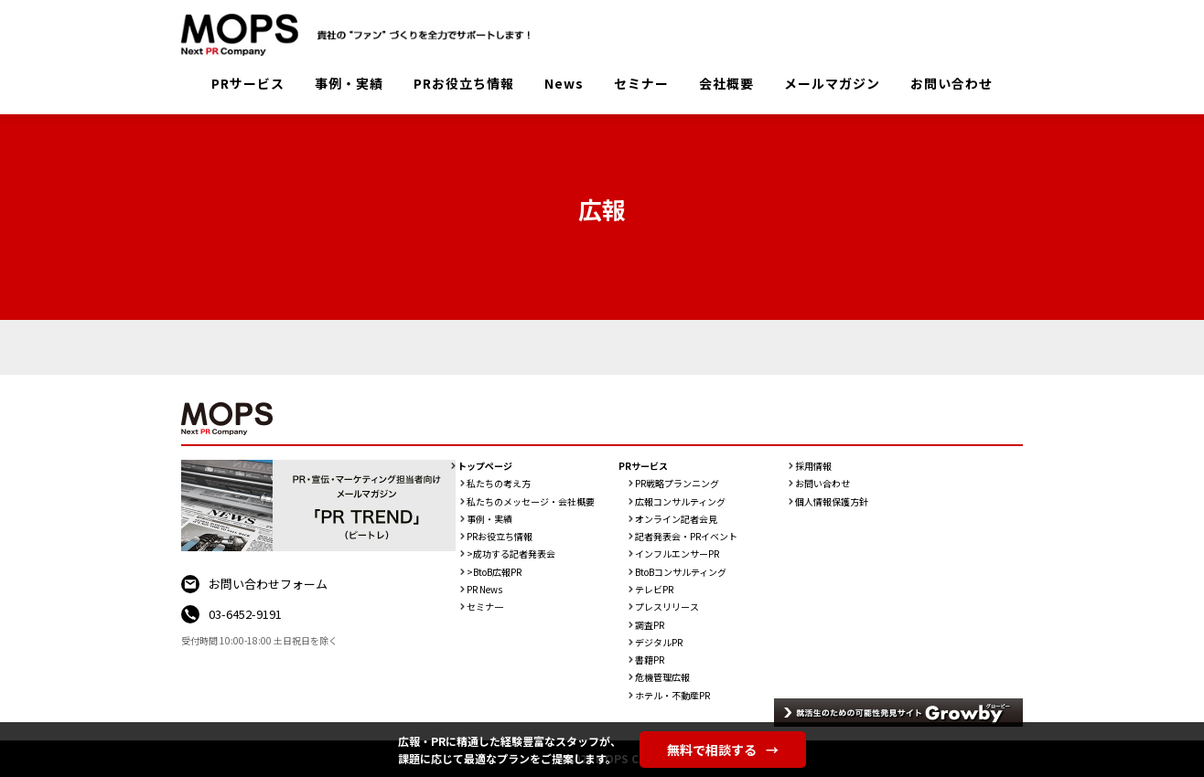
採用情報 (813, 466)
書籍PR (649, 660)
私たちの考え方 (499, 483)
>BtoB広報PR (494, 572)
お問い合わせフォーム (268, 583)
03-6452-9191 (245, 614)
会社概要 (726, 83)
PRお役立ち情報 (464, 83)
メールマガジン (832, 83)
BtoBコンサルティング (680, 572)
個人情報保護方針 (831, 501)
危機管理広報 (662, 677)
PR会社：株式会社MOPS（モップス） (362, 35)
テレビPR (654, 589)
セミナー (641, 83)
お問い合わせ (951, 83)
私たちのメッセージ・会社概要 (531, 501)
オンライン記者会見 (676, 519)
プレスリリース (667, 607)
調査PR (649, 625)
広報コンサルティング (680, 501)
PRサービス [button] (248, 83)
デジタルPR (659, 642)
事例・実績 (349, 83)
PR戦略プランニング (677, 483)
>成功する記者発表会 (511, 554)
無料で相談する (723, 749)
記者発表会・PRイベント (686, 536)
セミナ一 (485, 607)
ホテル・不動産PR (672, 695)
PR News (484, 589)
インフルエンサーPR (677, 554)
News (564, 83)
